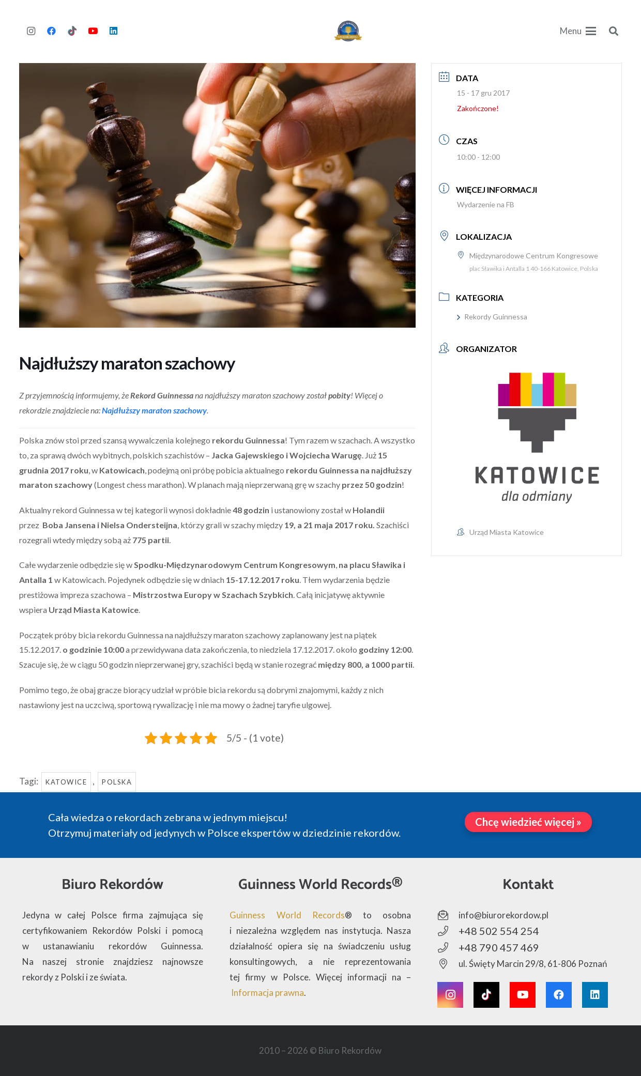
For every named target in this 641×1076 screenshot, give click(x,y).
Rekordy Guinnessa (492, 316)
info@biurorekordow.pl (503, 915)
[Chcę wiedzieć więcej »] (528, 822)
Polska (117, 782)
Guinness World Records (287, 915)
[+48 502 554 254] (448, 931)
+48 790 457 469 (499, 947)
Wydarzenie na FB (485, 204)
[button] (578, 31)
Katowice (66, 782)
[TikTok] (72, 31)
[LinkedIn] (114, 31)
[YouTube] (93, 31)
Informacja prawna (267, 992)
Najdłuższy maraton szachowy (154, 410)
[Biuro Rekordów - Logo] (348, 31)
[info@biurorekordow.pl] (448, 915)
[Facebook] (51, 31)
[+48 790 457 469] (448, 948)
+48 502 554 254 (499, 931)
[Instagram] (31, 31)
